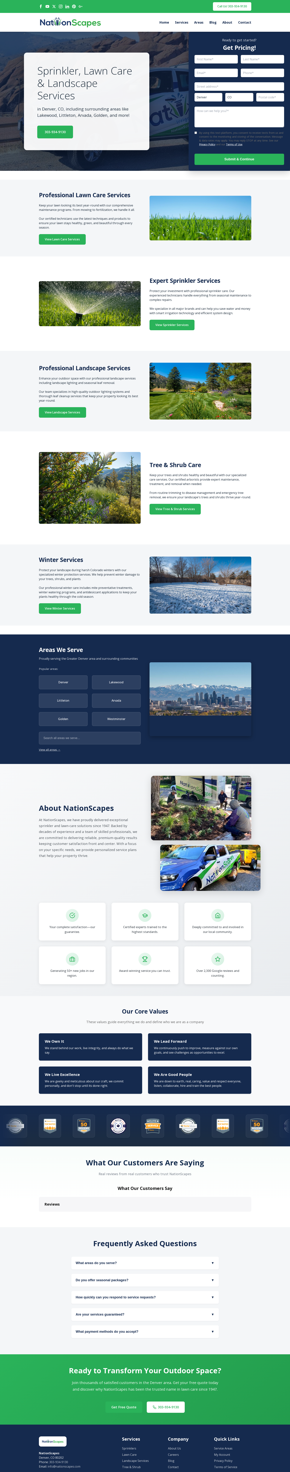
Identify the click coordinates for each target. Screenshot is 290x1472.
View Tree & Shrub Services (175, 509)
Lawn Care (129, 1455)
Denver (63, 682)
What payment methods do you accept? (145, 1332)
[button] (39, 1215)
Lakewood (116, 682)
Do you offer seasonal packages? (145, 1280)
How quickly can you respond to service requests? (145, 1297)
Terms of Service (225, 1467)
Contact (244, 22)
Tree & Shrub (131, 1467)
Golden (63, 719)
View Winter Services (60, 608)
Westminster (116, 719)
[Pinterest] (74, 6)
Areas (198, 22)
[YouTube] (47, 6)
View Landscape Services (62, 412)
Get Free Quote (123, 1407)
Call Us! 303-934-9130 (232, 6)
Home (164, 22)
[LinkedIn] (67, 6)
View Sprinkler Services (172, 325)
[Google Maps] (80, 6)
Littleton (63, 700)
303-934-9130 (55, 132)
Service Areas (223, 1448)
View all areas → (49, 749)
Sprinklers (129, 1448)
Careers (173, 1455)
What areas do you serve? (145, 1263)
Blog (212, 22)
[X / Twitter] (54, 6)
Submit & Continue (239, 159)
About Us (174, 1448)
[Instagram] (60, 6)
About (227, 22)
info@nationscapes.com (64, 1466)
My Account (222, 1455)
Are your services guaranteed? (145, 1314)
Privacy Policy (207, 144)
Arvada (116, 700)
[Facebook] (41, 6)
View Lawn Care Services (62, 239)
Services (181, 22)
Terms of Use (234, 144)
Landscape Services (135, 1461)
